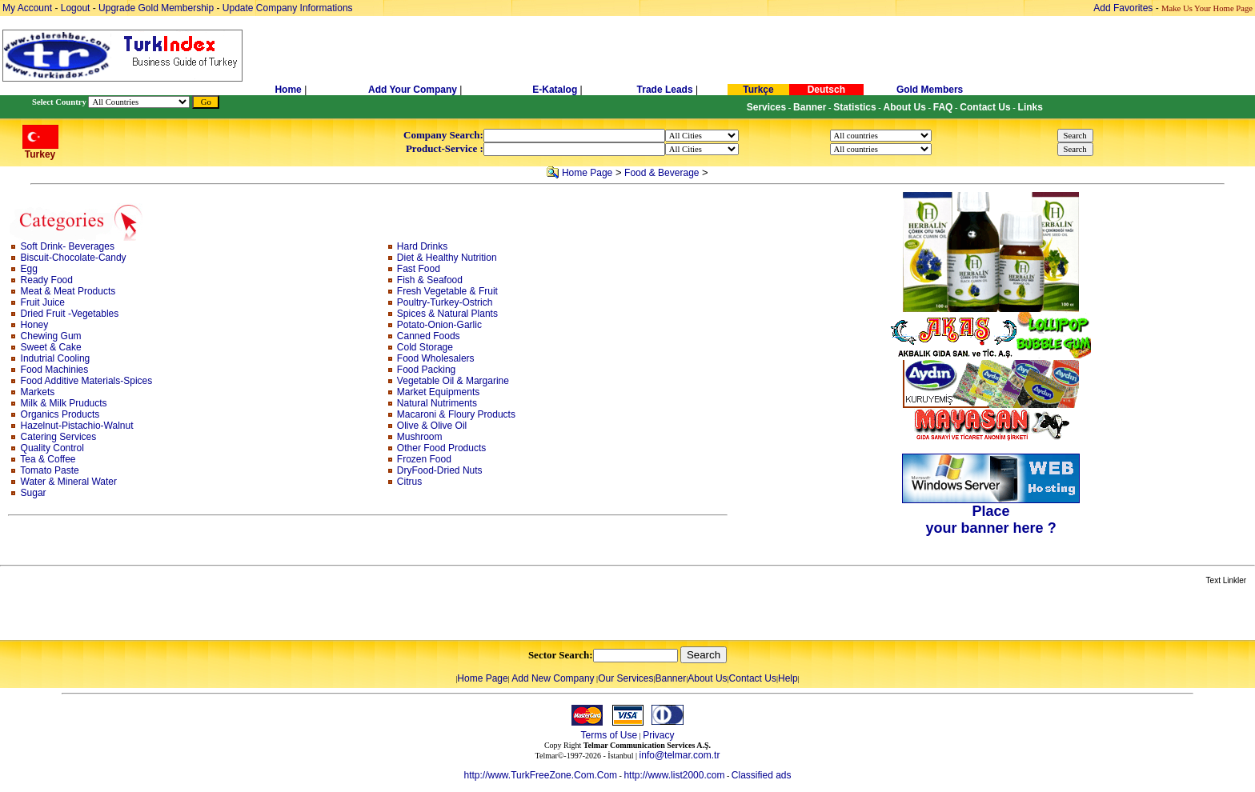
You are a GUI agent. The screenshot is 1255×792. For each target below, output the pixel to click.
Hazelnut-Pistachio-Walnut (77, 425)
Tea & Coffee (47, 459)
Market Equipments (438, 392)
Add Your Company (413, 89)
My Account (28, 8)
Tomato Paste (49, 470)
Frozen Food (424, 459)
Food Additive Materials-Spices (87, 380)
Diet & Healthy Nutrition (447, 257)
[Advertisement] (189, 614)
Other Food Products (441, 448)
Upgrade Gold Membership (157, 8)
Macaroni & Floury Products (456, 414)
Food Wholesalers (436, 358)
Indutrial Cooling (55, 358)
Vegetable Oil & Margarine (453, 380)
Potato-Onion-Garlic (439, 324)
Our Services (625, 678)
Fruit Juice (43, 302)
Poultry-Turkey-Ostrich (445, 302)
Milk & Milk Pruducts (64, 403)
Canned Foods (428, 336)
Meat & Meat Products (68, 291)
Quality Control (52, 448)
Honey (35, 324)
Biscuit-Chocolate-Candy (73, 257)
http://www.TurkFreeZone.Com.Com (540, 775)
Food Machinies (55, 369)
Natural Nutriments (437, 403)
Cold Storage (425, 347)
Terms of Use (608, 735)
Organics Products (60, 414)
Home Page (587, 172)
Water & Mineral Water (69, 481)
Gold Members (929, 89)
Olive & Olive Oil (432, 425)
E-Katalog (554, 89)
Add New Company (552, 678)
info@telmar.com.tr (680, 755)
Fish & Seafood (430, 280)
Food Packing (426, 369)
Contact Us (752, 678)
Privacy (658, 735)
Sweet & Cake (51, 347)
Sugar (33, 492)
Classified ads (762, 775)
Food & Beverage (661, 172)
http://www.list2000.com (673, 775)
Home (289, 89)
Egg (29, 268)
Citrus (409, 481)
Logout (75, 8)
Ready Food (47, 280)
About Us (707, 678)
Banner (671, 678)
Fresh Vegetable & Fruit (447, 291)
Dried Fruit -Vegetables (70, 313)
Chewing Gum (51, 336)
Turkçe (758, 89)
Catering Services (59, 436)
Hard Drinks (422, 246)
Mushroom (420, 436)
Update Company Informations (288, 8)
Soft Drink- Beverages (67, 246)
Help (788, 678)
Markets (38, 392)
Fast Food (418, 268)
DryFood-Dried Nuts (440, 470)
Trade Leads (665, 89)
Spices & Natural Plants (447, 313)
